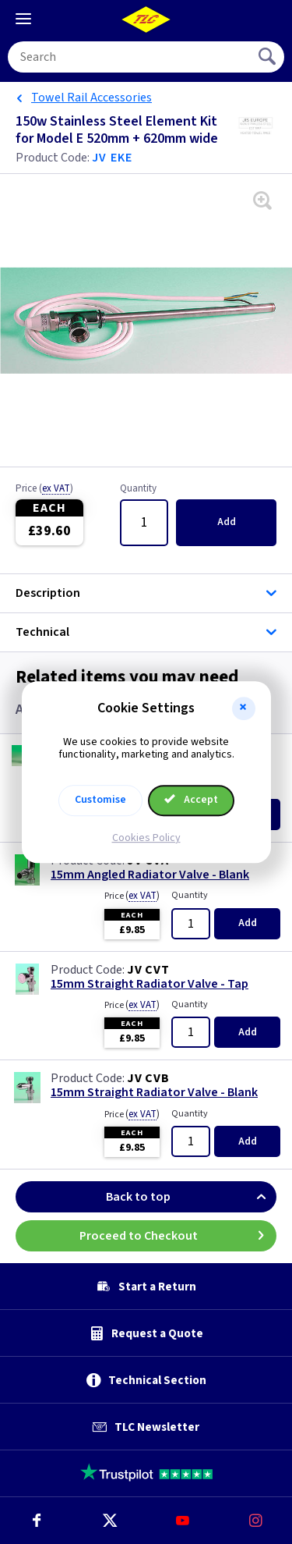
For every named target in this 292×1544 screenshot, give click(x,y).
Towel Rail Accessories (91, 97)
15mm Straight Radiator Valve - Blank (154, 1092)
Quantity (138, 489)
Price (44, 489)
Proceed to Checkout (178, 1235)
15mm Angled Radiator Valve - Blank (150, 875)
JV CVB (148, 1078)
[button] (243, 708)
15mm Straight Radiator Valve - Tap (149, 984)
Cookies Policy (146, 838)
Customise (100, 799)
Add (226, 522)
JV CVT (148, 969)
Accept (191, 799)
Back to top (191, 1196)
